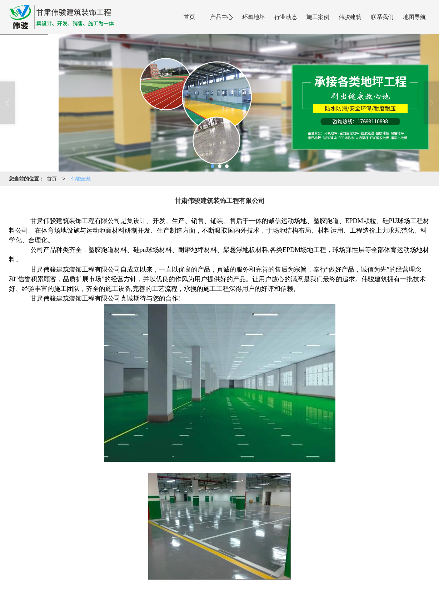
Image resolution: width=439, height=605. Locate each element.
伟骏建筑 (350, 17)
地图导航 (414, 17)
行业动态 (285, 17)
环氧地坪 (253, 17)
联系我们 (382, 17)
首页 (189, 17)
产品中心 (221, 17)
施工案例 (317, 17)
